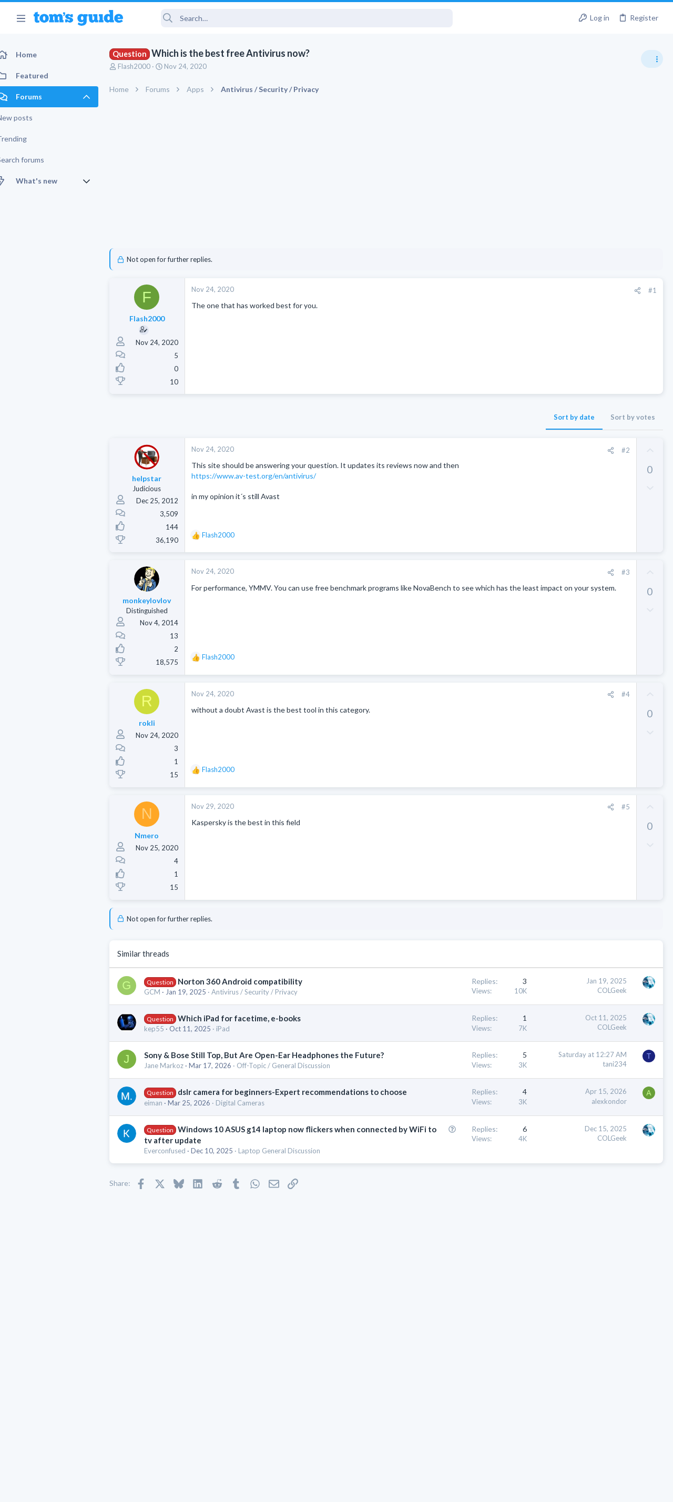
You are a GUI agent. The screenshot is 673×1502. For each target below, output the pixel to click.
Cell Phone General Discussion (570, 884)
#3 (457, 572)
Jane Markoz (175, 1108)
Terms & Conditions (436, 1487)
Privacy (363, 1487)
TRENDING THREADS (540, 569)
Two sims (539, 855)
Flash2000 (145, 66)
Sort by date (405, 417)
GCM (164, 1003)
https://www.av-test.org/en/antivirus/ (265, 486)
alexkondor (440, 1153)
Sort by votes (464, 417)
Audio (533, 712)
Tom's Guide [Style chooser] (587, 1443)
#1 (484, 290)
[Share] (469, 291)
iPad (234, 1060)
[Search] (295, 18)
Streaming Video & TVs (559, 641)
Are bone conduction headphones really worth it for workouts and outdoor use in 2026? (590, 673)
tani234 (446, 1096)
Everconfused (176, 1247)
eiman (165, 1177)
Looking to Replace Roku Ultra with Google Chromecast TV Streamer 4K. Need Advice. (589, 602)
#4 (457, 694)
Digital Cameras (251, 1177)
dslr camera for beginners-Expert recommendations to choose (221, 1155)
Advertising (223, 1487)
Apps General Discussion (562, 935)
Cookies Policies (297, 1487)
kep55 (166, 1060)
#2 (457, 450)
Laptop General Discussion (565, 773)
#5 (457, 807)
